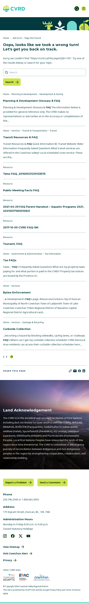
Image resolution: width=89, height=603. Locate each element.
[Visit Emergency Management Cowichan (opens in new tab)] (24, 577)
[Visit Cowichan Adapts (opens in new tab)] (9, 577)
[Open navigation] (83, 8)
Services (15, 130)
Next (11, 356)
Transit (53, 130)
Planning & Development (24, 94)
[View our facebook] (13, 536)
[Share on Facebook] (79, 371)
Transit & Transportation (34, 130)
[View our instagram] (5, 536)
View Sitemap (11, 547)
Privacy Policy (55, 590)
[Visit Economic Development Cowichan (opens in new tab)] (42, 577)
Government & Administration (26, 253)
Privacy (7, 560)
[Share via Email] (74, 371)
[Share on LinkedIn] (84, 371)
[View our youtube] (28, 536)
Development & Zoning (51, 94)
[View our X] (21, 536)
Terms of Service (73, 590)
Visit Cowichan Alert (15, 553)
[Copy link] (70, 371)
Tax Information (53, 253)
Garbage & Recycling (33, 322)
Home (6, 37)
